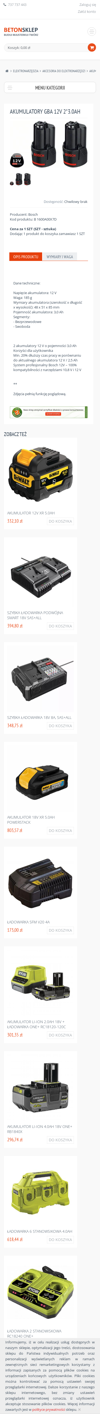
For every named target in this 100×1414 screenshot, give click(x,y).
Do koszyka (60, 521)
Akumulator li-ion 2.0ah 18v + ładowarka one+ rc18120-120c (36, 1024)
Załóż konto (87, 11)
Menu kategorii (50, 88)
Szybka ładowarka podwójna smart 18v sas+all (35, 615)
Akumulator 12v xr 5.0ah (31, 512)
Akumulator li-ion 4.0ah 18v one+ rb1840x (39, 1129)
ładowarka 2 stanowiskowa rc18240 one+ (34, 1333)
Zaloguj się (87, 4)
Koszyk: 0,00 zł (19, 47)
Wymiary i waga (60, 256)
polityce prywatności (48, 1409)
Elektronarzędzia (25, 71)
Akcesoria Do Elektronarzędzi (63, 71)
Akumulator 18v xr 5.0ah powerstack (31, 820)
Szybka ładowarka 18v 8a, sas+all (39, 717)
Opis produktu (25, 256)
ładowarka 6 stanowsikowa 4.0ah (39, 1231)
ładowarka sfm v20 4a (28, 921)
